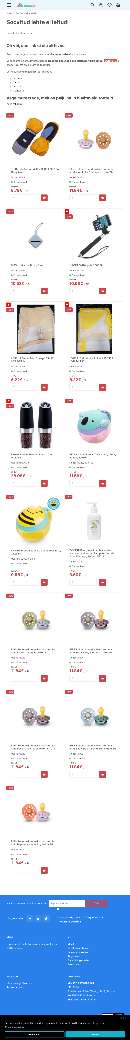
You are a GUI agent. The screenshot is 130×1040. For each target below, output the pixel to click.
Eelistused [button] (34, 1034)
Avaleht (17, 78)
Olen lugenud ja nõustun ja (80, 919)
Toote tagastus (16, 987)
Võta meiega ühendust (20, 983)
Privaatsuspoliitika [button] (15, 1027)
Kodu (9, 13)
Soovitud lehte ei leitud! (27, 13)
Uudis (16, 82)
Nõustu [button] (96, 1034)
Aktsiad (17, 86)
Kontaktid (19, 90)
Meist (71, 944)
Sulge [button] (123, 1018)
